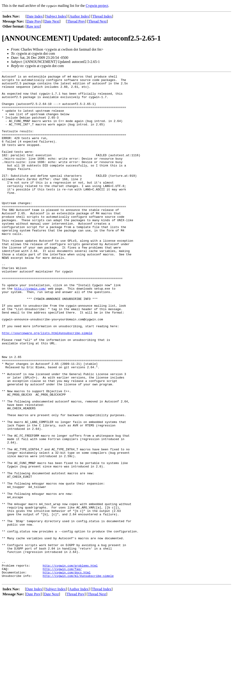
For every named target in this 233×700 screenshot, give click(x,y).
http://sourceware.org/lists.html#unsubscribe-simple (47, 385)
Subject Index (56, 16)
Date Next (52, 21)
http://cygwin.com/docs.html (67, 672)
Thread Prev (76, 21)
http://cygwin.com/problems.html (70, 664)
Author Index (79, 16)
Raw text (33, 26)
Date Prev (34, 21)
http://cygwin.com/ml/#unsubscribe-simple (78, 676)
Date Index (35, 16)
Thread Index (102, 16)
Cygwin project (97, 6)
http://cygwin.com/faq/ (62, 668)
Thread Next (97, 21)
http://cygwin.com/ (30, 331)
